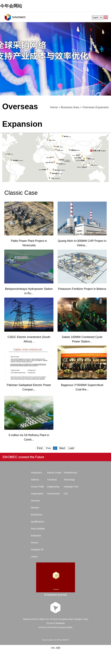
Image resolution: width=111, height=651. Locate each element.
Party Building (38, 528)
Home (54, 107)
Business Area (70, 107)
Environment (53, 493)
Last (71, 448)
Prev (48, 448)
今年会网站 (11, 5)
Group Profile (37, 486)
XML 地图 (55, 648)
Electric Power (54, 472)
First (40, 448)
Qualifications (37, 521)
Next (62, 448)
